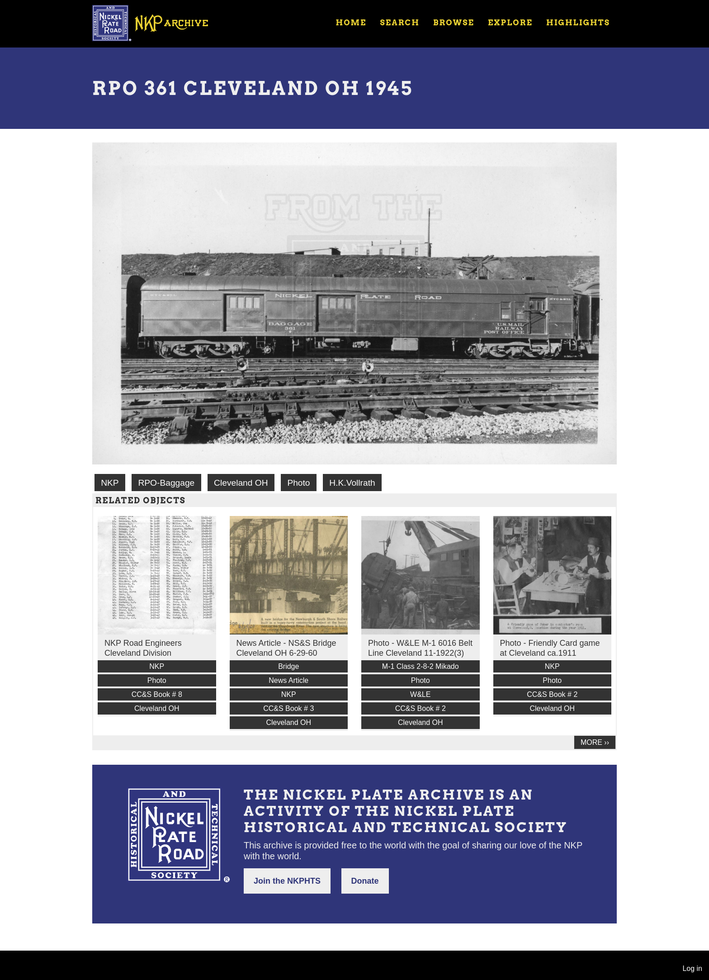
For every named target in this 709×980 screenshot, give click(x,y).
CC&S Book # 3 (288, 708)
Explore (510, 22)
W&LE (420, 694)
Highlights (578, 22)
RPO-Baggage (166, 483)
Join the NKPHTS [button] (287, 880)
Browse (453, 22)
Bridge (288, 666)
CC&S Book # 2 (420, 708)
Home (351, 22)
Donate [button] (365, 880)
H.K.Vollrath (352, 483)
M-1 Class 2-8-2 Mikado (420, 666)
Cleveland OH (241, 483)
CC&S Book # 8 (157, 694)
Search (400, 22)
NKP (109, 483)
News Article (288, 680)
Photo (298, 483)
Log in (692, 968)
